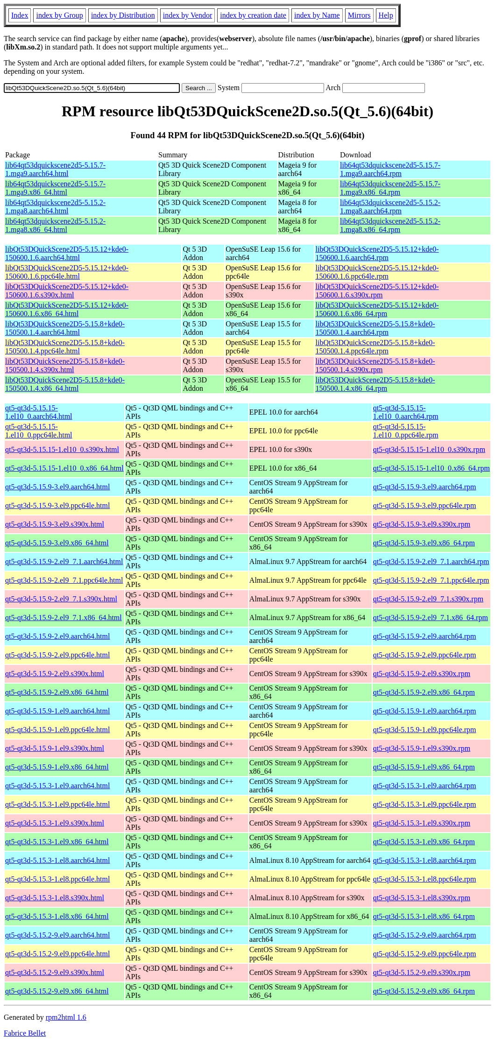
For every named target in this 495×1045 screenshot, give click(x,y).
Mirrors (359, 15)
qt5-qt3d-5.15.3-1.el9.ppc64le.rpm (424, 804)
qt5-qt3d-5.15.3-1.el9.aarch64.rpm (424, 786)
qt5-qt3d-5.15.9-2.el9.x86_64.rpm (424, 692)
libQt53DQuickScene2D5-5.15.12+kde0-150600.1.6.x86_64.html (66, 309)
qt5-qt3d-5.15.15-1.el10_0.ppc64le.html (38, 431)
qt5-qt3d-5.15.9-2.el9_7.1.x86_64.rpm (430, 617)
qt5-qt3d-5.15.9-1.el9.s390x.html (54, 748)
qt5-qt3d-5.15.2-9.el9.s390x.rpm (421, 972)
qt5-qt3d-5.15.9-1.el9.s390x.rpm (421, 748)
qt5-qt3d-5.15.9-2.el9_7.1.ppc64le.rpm (431, 580)
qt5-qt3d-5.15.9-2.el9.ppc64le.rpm (424, 655)
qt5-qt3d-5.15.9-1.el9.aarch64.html (57, 711)
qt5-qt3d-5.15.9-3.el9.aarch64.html (57, 487)
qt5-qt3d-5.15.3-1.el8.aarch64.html (57, 860)
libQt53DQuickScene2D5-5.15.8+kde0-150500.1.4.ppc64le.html (65, 347)
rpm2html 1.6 (66, 1017)
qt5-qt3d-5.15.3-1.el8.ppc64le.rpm (424, 879)
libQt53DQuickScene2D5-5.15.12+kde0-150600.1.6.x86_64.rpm (376, 309)
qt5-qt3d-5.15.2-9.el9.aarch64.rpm (424, 935)
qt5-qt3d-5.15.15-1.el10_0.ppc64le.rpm (405, 431)
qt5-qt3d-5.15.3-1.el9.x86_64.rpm (424, 842)
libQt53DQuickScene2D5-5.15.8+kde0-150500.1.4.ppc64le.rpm (375, 347)
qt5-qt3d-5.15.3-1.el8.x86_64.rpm (424, 916)
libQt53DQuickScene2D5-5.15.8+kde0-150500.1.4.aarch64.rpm (375, 328)
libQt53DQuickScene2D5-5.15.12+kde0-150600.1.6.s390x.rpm (376, 290)
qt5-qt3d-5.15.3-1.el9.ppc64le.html (57, 804)
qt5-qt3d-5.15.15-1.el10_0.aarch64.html (38, 412)
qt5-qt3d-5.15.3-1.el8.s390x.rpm (421, 898)
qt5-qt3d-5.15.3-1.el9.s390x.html (54, 823)
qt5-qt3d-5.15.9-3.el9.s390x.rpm (421, 524)
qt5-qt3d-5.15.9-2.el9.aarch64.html (57, 636)
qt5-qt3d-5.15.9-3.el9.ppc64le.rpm (424, 505)
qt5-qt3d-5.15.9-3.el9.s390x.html (54, 524)
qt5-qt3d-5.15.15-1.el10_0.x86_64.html (64, 468)
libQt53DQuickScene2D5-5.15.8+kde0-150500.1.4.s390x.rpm (375, 365)
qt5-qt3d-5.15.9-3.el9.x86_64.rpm (424, 543)
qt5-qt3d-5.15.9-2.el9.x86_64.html (57, 692)
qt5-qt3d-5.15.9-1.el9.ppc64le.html (57, 730)
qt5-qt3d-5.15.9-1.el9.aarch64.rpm (424, 711)
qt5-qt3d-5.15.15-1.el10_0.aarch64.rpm (405, 412)
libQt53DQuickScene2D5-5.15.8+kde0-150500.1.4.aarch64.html (65, 328)
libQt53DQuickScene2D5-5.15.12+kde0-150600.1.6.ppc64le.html (66, 272)
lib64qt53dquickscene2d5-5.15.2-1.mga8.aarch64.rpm (390, 206)
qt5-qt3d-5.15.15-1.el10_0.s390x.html (62, 449)
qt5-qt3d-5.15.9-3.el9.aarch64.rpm (424, 487)
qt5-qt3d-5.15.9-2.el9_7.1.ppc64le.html (64, 580)
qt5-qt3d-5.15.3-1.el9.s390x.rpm (421, 823)
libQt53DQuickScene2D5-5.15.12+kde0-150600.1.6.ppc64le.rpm (376, 272)
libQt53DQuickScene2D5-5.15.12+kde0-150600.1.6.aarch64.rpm (376, 253)
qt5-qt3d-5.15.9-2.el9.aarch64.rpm (424, 636)
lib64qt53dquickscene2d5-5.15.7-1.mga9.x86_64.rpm (390, 188)
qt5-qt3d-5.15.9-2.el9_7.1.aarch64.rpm (431, 561)
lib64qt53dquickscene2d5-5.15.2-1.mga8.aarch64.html (55, 206)
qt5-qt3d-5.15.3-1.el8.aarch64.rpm (424, 860)
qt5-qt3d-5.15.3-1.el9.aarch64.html (57, 786)
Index (19, 15)
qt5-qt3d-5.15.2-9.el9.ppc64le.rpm (424, 954)
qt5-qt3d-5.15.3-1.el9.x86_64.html (57, 842)
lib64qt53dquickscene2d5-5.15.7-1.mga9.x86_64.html (55, 188)
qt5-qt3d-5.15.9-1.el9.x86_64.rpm (424, 767)
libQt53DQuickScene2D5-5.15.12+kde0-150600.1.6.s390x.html (66, 290)
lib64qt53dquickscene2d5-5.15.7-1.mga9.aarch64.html (55, 169)
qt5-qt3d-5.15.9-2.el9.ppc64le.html (57, 655)
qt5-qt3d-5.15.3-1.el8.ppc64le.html (57, 879)
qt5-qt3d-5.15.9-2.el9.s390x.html (54, 674)
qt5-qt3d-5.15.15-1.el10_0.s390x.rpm (429, 449)
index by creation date (253, 15)
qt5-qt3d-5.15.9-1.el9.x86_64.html (57, 767)
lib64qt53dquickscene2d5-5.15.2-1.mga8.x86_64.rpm (390, 225)
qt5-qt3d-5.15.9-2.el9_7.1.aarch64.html (64, 561)
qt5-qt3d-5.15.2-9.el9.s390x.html (54, 972)
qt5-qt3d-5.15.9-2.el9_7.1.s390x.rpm (428, 599)
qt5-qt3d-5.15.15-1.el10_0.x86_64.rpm (431, 468)
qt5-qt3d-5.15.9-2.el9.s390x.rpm (421, 674)
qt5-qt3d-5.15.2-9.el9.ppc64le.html (57, 954)
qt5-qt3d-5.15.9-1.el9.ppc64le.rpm (424, 730)
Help (386, 15)
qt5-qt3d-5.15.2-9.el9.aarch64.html (57, 935)
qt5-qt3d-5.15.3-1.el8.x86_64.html (57, 916)
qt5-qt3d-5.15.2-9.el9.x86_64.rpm (424, 991)
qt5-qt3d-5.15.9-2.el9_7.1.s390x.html (61, 599)
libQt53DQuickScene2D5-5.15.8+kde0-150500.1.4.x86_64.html (65, 384)
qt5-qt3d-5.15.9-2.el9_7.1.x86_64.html (63, 617)
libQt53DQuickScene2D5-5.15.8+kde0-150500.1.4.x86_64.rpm (375, 384)
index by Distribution (123, 15)
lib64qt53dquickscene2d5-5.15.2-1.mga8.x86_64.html (55, 225)
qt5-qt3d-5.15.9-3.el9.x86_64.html (57, 543)
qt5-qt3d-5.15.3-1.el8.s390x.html (54, 898)
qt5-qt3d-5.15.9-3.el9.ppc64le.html (57, 505)
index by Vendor (187, 15)
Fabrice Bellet (25, 1033)
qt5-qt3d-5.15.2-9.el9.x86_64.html (57, 991)
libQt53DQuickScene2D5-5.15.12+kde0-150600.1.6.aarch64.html (66, 253)
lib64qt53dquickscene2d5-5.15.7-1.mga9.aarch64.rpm (390, 169)
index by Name (317, 15)
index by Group (59, 15)
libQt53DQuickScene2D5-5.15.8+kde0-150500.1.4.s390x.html (65, 365)
